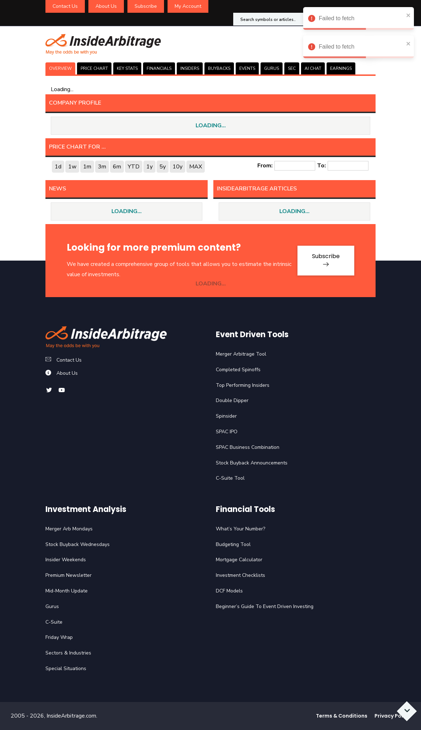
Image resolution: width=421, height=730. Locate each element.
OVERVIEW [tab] (60, 68)
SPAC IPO (226, 431)
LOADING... (211, 125)
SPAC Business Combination (247, 447)
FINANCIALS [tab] (159, 68)
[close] (408, 15)
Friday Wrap (59, 637)
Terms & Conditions (341, 715)
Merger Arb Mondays (69, 528)
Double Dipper (232, 400)
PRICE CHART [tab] (94, 68)
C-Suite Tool (230, 478)
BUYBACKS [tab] (219, 68)
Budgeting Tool (233, 544)
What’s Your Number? (240, 528)
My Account (188, 6)
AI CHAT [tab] (313, 68)
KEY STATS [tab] (127, 68)
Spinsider (226, 416)
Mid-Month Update (66, 590)
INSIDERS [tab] (189, 68)
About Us (106, 6)
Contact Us (65, 6)
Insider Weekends (65, 559)
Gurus (52, 606)
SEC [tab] (292, 68)
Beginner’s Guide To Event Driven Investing (264, 606)
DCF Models (229, 590)
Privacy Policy (392, 715)
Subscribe (146, 6)
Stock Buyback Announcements (252, 462)
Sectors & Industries (68, 653)
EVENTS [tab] (247, 68)
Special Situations (65, 668)
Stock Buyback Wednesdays (77, 544)
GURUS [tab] (271, 68)
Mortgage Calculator (239, 559)
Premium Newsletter (68, 575)
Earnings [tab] (341, 68)
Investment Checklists (240, 575)
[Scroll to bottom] (407, 711)
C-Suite (53, 622)
